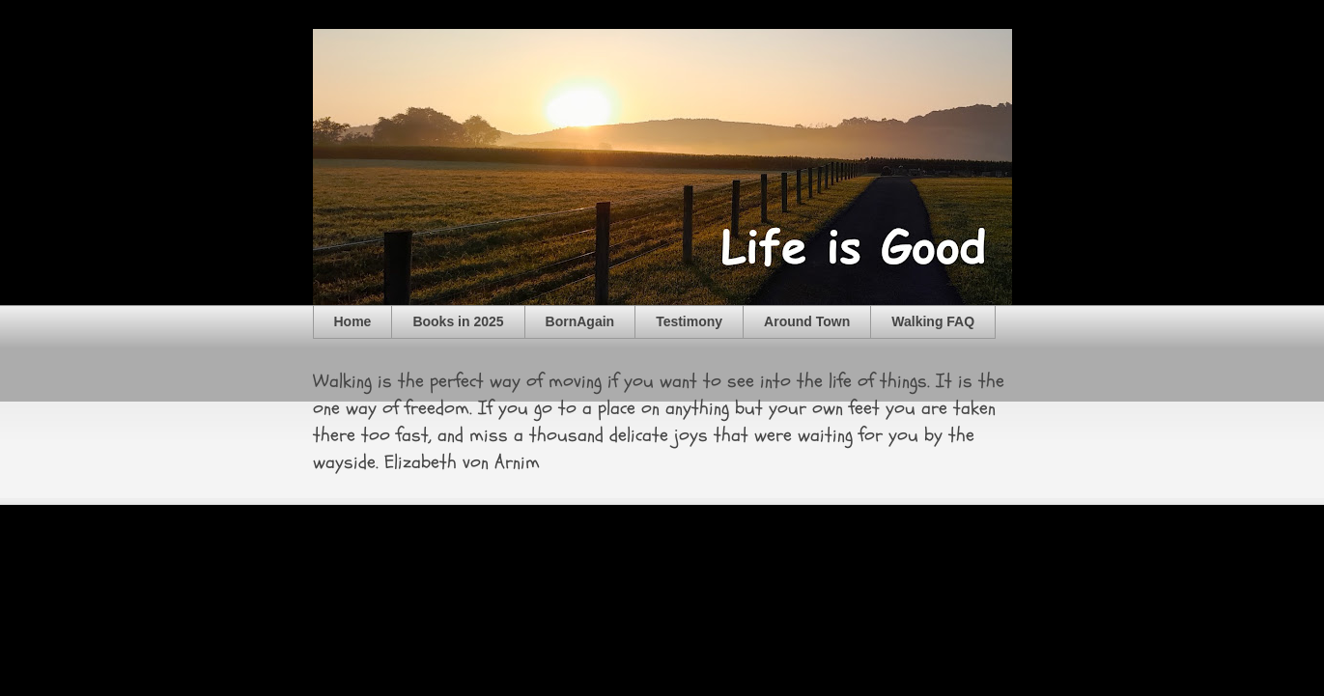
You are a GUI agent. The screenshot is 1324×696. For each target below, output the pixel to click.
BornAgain (580, 321)
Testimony (689, 321)
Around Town (807, 321)
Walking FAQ (932, 321)
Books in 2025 (457, 321)
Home (353, 321)
